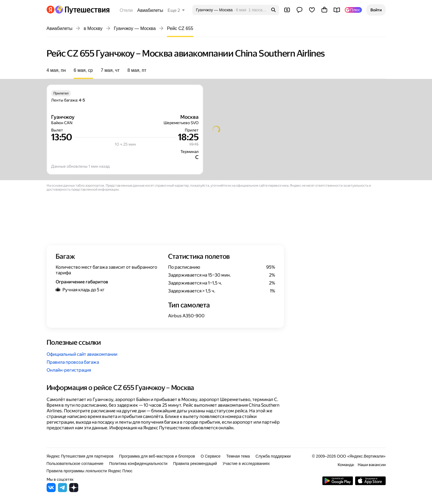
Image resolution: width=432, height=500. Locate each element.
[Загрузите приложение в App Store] (370, 483)
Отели (126, 10)
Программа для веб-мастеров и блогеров (157, 456)
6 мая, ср (83, 70)
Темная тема (238, 456)
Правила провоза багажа (73, 362)
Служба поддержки (273, 456)
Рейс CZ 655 (180, 28)
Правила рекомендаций (195, 463)
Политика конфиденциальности (138, 463)
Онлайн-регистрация (69, 370)
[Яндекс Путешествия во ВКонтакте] (51, 490)
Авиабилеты (150, 10)
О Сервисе (211, 456)
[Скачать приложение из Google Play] (337, 483)
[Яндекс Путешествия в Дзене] (73, 490)
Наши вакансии (372, 464)
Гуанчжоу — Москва (135, 28)
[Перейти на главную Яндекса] (51, 9)
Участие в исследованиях (246, 463)
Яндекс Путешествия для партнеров (80, 456)
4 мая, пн (56, 70)
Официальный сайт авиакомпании (82, 354)
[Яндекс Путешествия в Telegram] (62, 490)
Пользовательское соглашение (75, 463)
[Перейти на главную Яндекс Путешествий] (82, 9)
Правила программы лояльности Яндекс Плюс (90, 471)
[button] (376, 10)
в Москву (93, 28)
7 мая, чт (110, 70)
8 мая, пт (136, 70)
